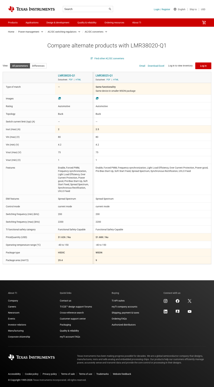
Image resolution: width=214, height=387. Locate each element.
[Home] (31, 9)
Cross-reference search (72, 312)
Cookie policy (31, 374)
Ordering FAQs (119, 318)
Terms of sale (68, 374)
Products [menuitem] (13, 22)
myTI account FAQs (70, 336)
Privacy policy (50, 374)
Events (11, 318)
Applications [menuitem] (32, 22)
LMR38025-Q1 (104, 75)
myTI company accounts (124, 306)
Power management (28, 31)
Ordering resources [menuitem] (114, 22)
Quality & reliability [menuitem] (86, 22)
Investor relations (17, 324)
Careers (12, 306)
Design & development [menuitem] (57, 22)
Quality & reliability (69, 330)
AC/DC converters (94, 31)
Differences (38, 65)
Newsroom (13, 312)
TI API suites (118, 300)
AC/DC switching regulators (62, 31)
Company (13, 300)
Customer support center (73, 318)
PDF (71, 80)
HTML (78, 80)
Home (11, 31)
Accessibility (14, 374)
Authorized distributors (124, 324)
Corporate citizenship (19, 336)
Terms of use (85, 374)
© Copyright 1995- (20, 380)
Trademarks (102, 374)
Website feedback (122, 374)
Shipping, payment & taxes (125, 312)
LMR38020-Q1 (66, 75)
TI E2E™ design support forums (76, 306)
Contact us (65, 300)
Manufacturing (16, 330)
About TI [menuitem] (136, 22)
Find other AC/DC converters (107, 58)
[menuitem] (204, 22)
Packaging (65, 324)
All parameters (20, 65)
